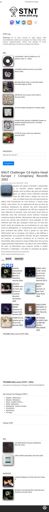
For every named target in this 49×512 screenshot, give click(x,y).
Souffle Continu (17, 402)
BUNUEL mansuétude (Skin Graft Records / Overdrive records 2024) (30, 491)
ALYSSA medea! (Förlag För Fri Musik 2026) (30, 108)
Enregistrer (8, 163)
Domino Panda (21, 406)
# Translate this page (31, 2)
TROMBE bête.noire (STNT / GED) (18, 382)
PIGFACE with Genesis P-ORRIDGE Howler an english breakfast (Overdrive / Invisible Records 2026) (30, 122)
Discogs (9, 412)
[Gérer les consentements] (44, 507)
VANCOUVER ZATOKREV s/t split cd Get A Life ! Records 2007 (41, 309)
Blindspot (17, 400)
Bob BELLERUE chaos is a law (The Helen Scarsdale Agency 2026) (29, 83)
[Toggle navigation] (36, 22)
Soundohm (10, 408)
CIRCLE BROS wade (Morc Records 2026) (29, 455)
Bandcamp (10, 410)
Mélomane (17, 398)
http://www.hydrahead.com (13, 254)
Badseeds (15, 404)
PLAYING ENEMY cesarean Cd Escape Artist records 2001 (17, 309)
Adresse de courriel (9, 155)
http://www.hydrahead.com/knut (15, 251)
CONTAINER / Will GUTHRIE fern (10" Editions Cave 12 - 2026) (27, 57)
